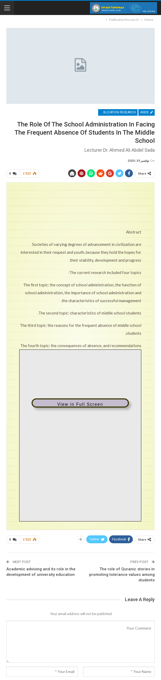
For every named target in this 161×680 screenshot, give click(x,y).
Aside (146, 112)
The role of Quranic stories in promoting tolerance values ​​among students (122, 574)
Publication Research (117, 112)
